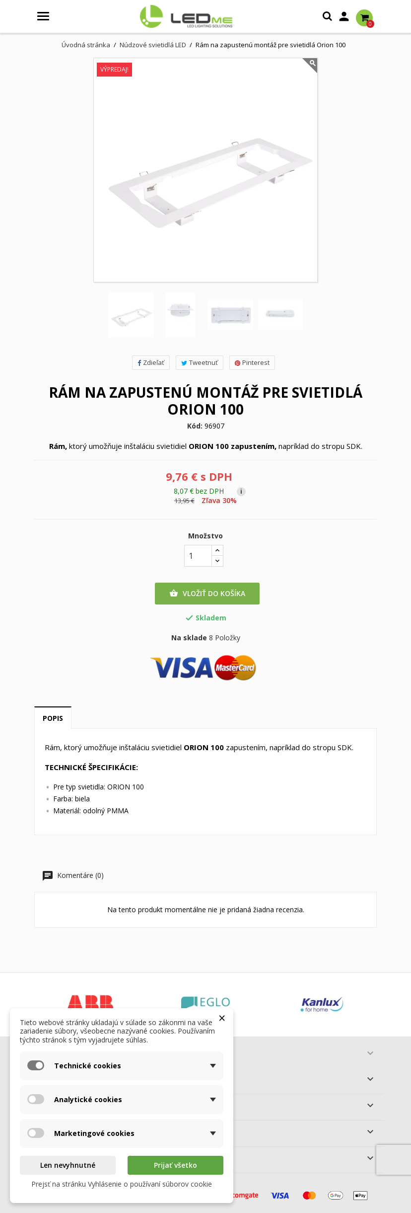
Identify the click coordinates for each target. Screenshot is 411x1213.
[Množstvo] (198, 556)
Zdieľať (150, 362)
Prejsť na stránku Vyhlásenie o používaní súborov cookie (121, 1184)
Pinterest (252, 362)
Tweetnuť (199, 362)
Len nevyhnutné (67, 1165)
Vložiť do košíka (207, 594)
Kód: (195, 426)
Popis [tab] (53, 718)
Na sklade (189, 637)
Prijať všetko (175, 1165)
